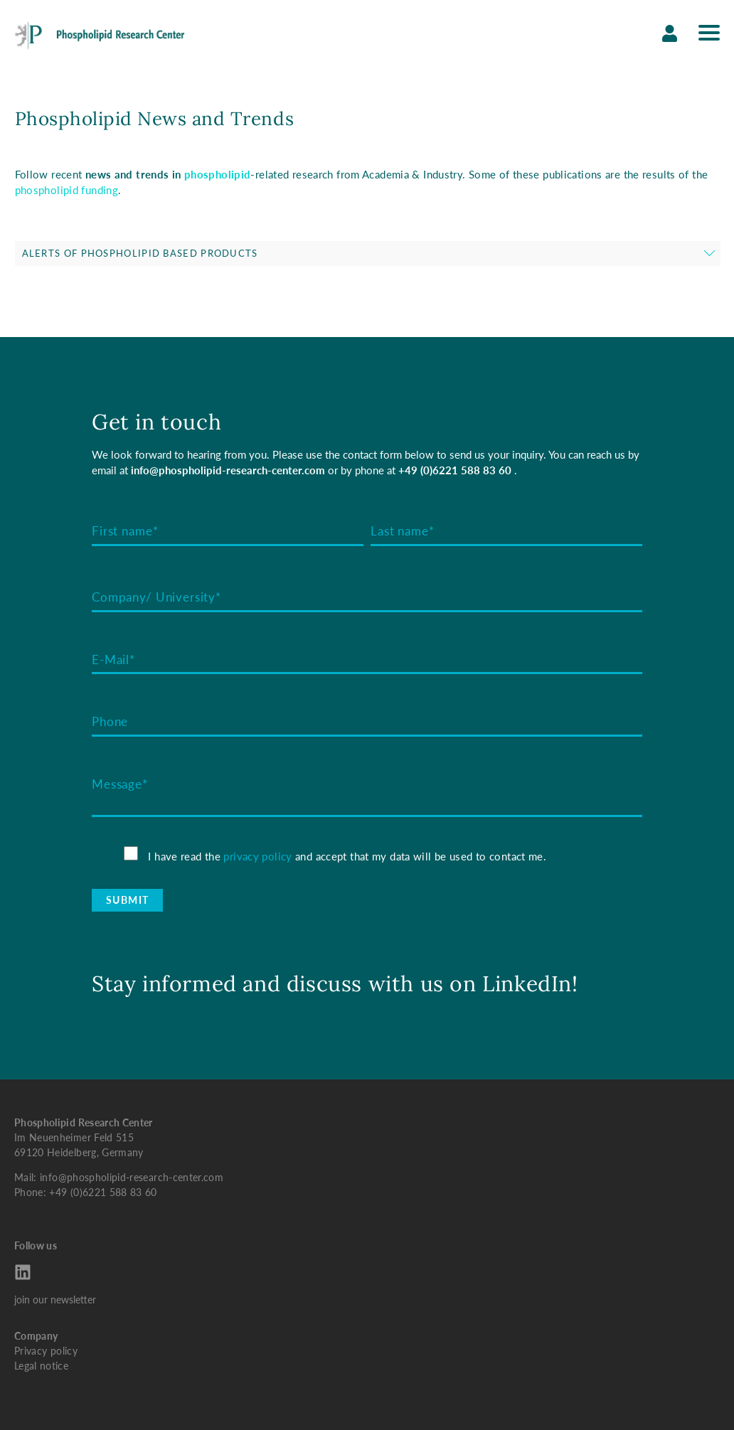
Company (36, 1336)
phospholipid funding (67, 189)
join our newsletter (55, 1299)
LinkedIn (527, 983)
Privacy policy (46, 1351)
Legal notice (41, 1366)
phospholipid (217, 174)
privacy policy (257, 856)
